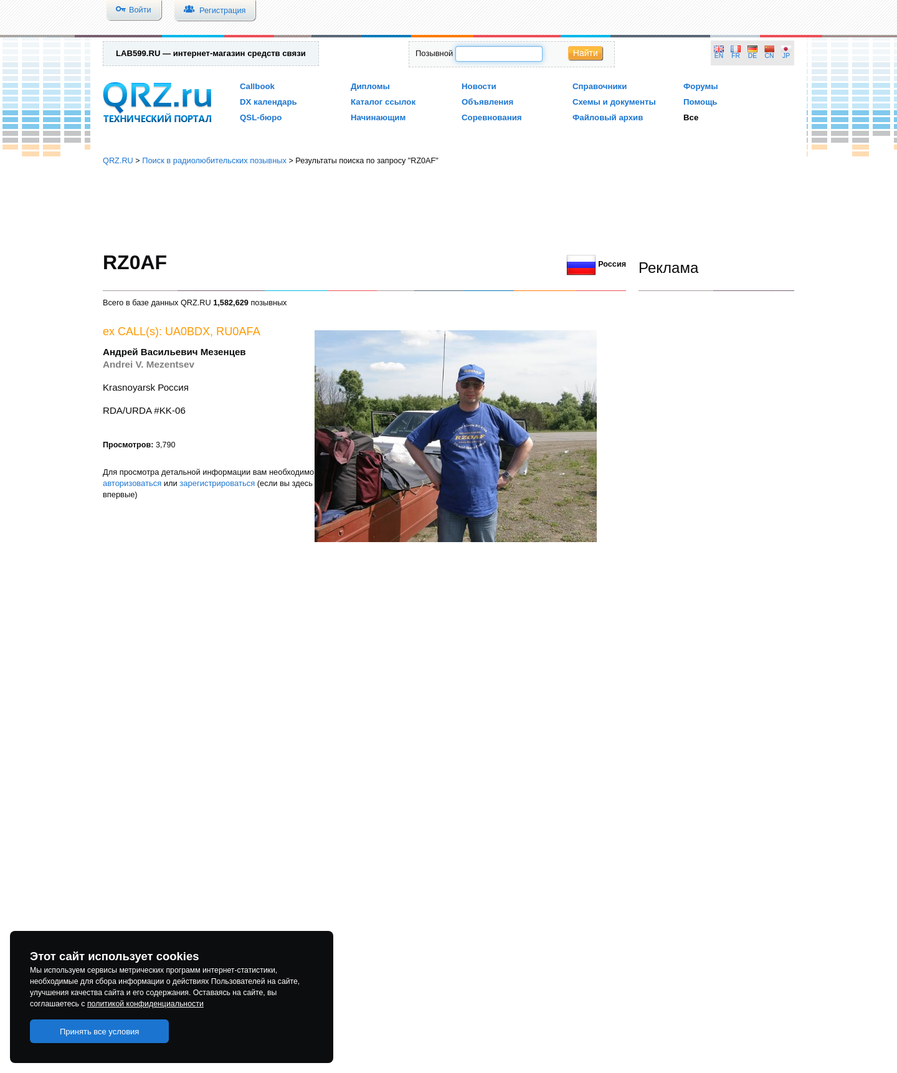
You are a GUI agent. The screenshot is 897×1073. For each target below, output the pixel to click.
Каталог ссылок (383, 102)
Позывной (434, 53)
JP (786, 55)
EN (718, 55)
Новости (479, 86)
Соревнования (492, 117)
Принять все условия (100, 1031)
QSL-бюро (261, 117)
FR (735, 55)
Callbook (257, 86)
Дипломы (370, 86)
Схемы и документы (614, 102)
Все (690, 117)
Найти (585, 53)
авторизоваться (132, 483)
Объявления (487, 102)
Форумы (700, 86)
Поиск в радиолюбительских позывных (214, 160)
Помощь (700, 102)
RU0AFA (238, 331)
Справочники (599, 86)
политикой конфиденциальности (145, 1003)
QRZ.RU (118, 160)
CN (769, 55)
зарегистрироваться (217, 483)
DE (752, 55)
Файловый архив (607, 117)
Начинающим (378, 117)
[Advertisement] (448, 209)
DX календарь (268, 102)
